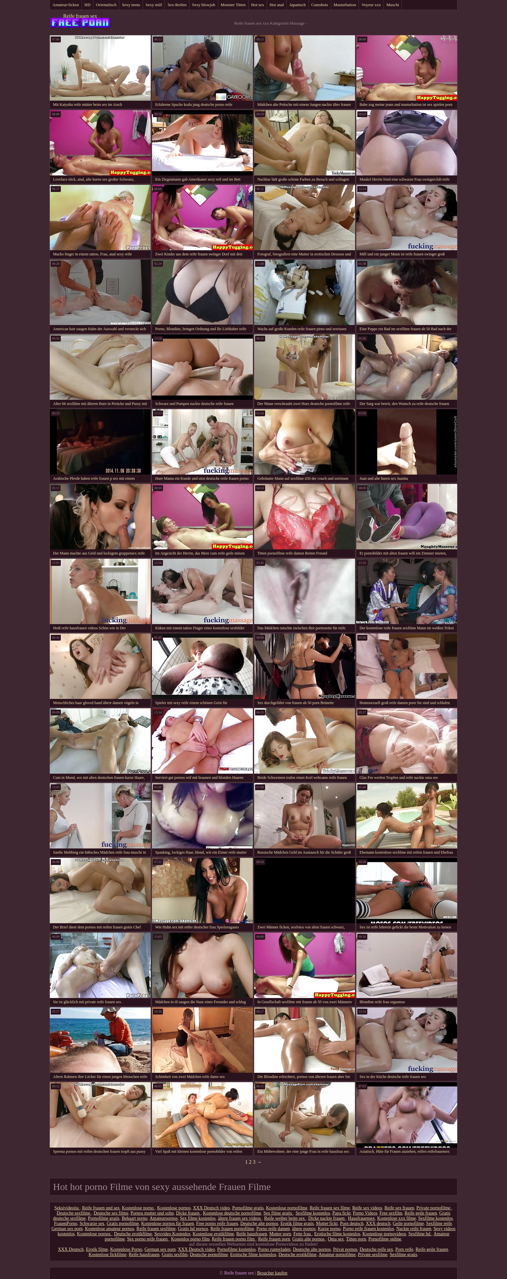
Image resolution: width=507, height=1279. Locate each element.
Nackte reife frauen (413, 1228)
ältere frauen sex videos (240, 1218)
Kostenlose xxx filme (396, 1218)
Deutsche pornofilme (209, 1254)
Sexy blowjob (203, 4)
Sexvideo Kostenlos (172, 1233)
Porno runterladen (274, 1249)
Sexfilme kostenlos (313, 1213)
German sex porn (66, 1228)
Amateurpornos (163, 1218)
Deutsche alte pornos (259, 1223)
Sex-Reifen (176, 4)
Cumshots (319, 4)
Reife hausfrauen (251, 1233)
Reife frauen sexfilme (156, 1228)
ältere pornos (304, 1228)
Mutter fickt (327, 1223)
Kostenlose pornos (174, 1208)
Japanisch (297, 4)
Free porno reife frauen (217, 1223)
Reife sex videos (367, 1208)
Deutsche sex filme (111, 1213)
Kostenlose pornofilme (286, 1208)
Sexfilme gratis (403, 1254)
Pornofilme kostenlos (236, 1249)
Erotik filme (97, 1249)
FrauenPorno (65, 1223)
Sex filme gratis (278, 1213)
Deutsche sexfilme (74, 1213)
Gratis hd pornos (193, 1228)
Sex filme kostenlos (198, 1218)
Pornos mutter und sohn (152, 1213)
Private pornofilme (434, 1208)
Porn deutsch (351, 1223)
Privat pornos (345, 1249)
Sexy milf (154, 4)
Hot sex (257, 4)
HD (87, 4)
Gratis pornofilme (123, 1223)
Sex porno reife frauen (148, 1239)
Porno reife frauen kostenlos (368, 1228)
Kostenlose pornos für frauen (167, 1223)
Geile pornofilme (408, 1223)
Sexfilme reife (439, 1223)
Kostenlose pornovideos (384, 1233)
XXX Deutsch (71, 1249)
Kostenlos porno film (190, 1239)
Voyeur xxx (371, 4)
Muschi (392, 4)
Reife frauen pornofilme (232, 1228)
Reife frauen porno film (234, 1239)
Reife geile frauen (421, 1213)
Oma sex (336, 1239)
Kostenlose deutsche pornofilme (232, 1213)
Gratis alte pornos (309, 1239)
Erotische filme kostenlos (337, 1233)
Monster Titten (233, 4)
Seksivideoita (67, 1208)
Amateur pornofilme (337, 1254)
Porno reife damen (273, 1228)
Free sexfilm (391, 1213)
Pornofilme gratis (248, 1208)
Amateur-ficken (65, 4)
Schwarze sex (92, 1223)
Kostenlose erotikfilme (213, 1233)
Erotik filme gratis (297, 1223)
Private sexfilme (372, 1254)
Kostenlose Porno (126, 1249)
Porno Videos (365, 1213)
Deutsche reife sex (376, 1249)
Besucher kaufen (272, 1273)
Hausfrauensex (361, 1218)
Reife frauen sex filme (330, 1208)
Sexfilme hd (420, 1233)
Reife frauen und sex (101, 1208)
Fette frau (302, 1233)
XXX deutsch (378, 1223)
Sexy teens (131, 4)
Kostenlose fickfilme (107, 1254)
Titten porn (356, 1239)
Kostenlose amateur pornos (109, 1228)
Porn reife (404, 1249)
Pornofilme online (384, 1239)
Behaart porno (135, 1218)
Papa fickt (341, 1213)
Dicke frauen (188, 1213)
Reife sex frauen (399, 1208)
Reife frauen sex (80, 16)
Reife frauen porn (274, 1239)
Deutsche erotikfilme (133, 1233)
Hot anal (277, 4)
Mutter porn (280, 1233)
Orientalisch (106, 4)
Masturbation (345, 4)
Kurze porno (329, 1228)
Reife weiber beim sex (285, 1218)
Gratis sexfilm (175, 1254)
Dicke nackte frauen (327, 1218)
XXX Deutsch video (211, 1208)
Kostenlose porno (138, 1208)
